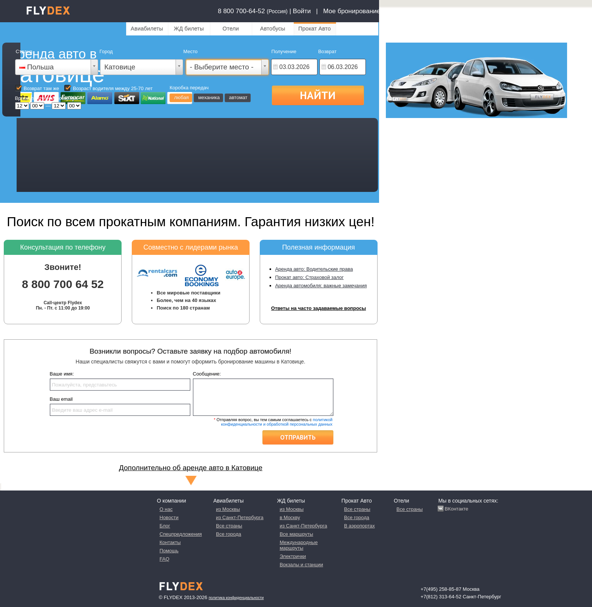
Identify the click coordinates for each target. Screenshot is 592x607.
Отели (230, 28)
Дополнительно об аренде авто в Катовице (190, 468)
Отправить (298, 437)
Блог (165, 526)
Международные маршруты (299, 545)
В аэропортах (359, 526)
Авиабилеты (147, 28)
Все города (228, 534)
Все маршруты (296, 534)
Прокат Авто (314, 28)
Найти (318, 95)
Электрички (293, 556)
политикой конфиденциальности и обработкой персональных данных (276, 421)
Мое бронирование (351, 11)
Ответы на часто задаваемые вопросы (318, 308)
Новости (169, 517)
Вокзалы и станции (301, 564)
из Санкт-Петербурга (240, 517)
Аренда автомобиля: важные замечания (321, 285)
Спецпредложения (181, 534)
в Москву (290, 517)
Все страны (229, 526)
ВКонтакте (457, 509)
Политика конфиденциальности (236, 598)
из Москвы (228, 509)
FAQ (165, 559)
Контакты (170, 542)
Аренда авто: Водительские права (314, 269)
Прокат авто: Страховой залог (309, 277)
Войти (302, 11)
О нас (166, 509)
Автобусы (272, 28)
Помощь (169, 550)
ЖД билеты (189, 28)
